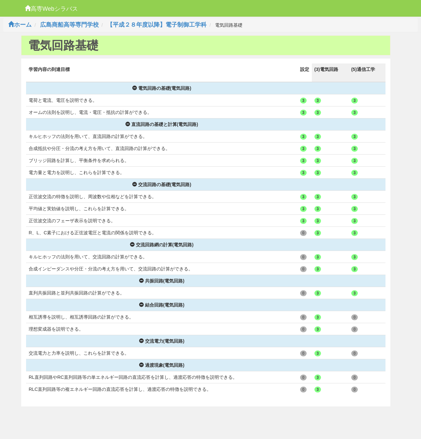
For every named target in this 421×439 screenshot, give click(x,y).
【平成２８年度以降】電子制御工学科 (157, 24)
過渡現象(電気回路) (161, 365)
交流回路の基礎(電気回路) (161, 184)
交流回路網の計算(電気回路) (162, 244)
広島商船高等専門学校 (69, 24)
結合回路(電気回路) (161, 305)
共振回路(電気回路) (161, 280)
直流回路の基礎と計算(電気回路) (161, 124)
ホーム (20, 24)
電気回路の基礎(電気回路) (161, 88)
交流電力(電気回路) (161, 341)
